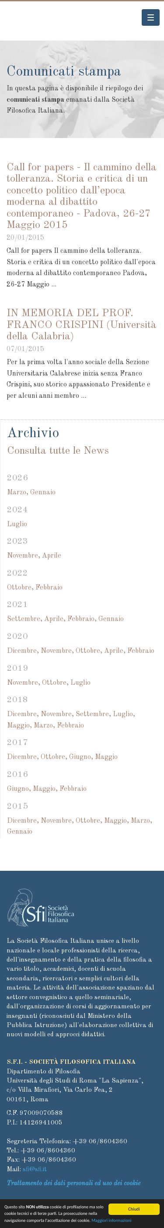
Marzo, (17, 492)
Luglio (17, 524)
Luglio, (124, 714)
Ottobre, (20, 587)
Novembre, (23, 555)
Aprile (51, 555)
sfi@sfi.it (35, 1169)
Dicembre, (23, 651)
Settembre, (24, 619)
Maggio (106, 757)
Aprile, (55, 619)
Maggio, (19, 725)
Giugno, (81, 757)
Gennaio (43, 492)
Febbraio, (82, 619)
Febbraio (49, 587)
